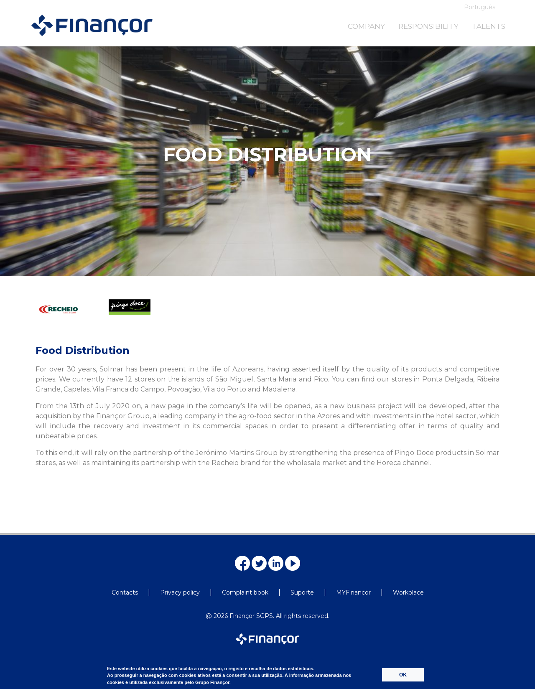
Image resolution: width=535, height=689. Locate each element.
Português (479, 7)
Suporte (302, 592)
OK (403, 675)
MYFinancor (353, 592)
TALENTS (488, 26)
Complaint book (245, 592)
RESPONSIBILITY (428, 26)
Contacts (125, 592)
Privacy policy (180, 592)
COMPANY (366, 26)
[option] (68, 318)
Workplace (408, 592)
